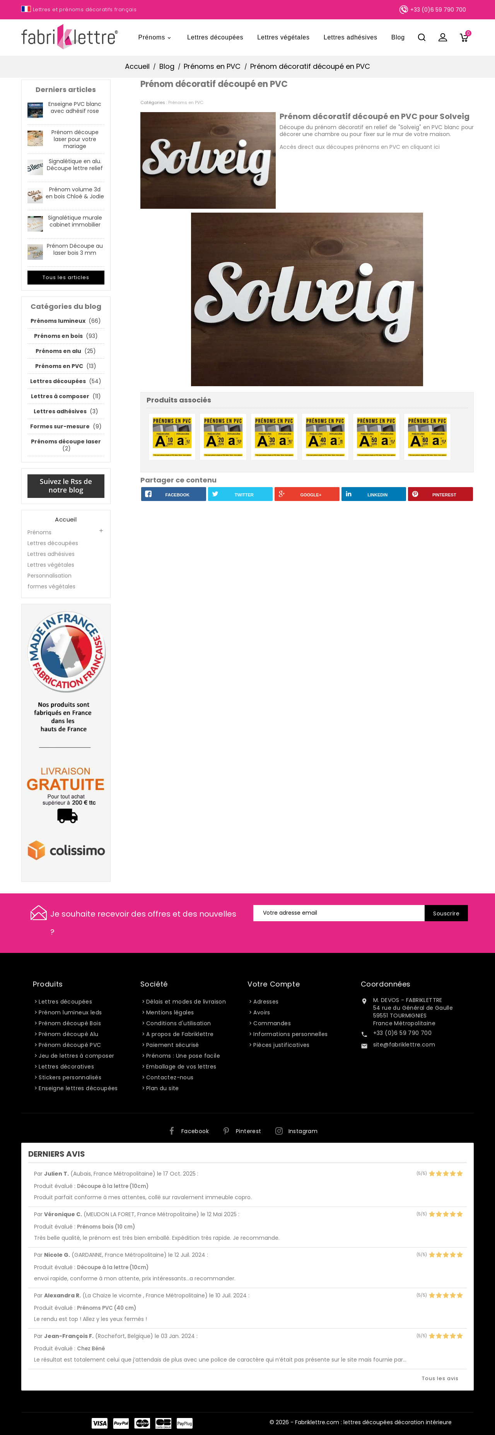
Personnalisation (49, 575)
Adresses (265, 1002)
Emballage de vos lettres (181, 1066)
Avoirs (261, 1012)
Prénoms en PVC (185, 102)
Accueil (66, 519)
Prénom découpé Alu (68, 1034)
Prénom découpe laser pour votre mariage (75, 139)
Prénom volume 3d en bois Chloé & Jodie (75, 193)
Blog (398, 37)
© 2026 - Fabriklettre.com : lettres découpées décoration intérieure (361, 1422)
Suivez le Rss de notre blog (66, 485)
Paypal (121, 1423)
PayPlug (185, 1423)
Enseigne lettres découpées (78, 1088)
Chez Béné (91, 1348)
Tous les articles (66, 277)
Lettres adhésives (350, 37)
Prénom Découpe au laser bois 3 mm (75, 249)
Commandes (272, 1023)
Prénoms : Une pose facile (183, 1056)
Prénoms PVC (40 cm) (106, 1308)
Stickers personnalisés (70, 1077)
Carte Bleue (163, 1423)
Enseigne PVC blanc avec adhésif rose (74, 107)
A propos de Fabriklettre (180, 1034)
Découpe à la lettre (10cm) (112, 1186)
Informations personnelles (290, 1034)
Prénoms (155, 38)
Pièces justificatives (281, 1045)
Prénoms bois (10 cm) (106, 1226)
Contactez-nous (170, 1077)
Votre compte (274, 984)
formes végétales (51, 586)
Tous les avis (440, 1378)
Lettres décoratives (66, 1066)
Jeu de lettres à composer (76, 1056)
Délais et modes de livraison (186, 1002)
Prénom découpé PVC (70, 1045)
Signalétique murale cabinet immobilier (75, 221)
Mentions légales (170, 1012)
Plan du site (162, 1088)
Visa (100, 1423)
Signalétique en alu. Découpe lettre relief (75, 164)
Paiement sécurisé (172, 1045)
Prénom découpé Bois (70, 1023)
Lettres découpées (215, 37)
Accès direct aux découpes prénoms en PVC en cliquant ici (360, 147)
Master (142, 1423)
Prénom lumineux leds (70, 1012)
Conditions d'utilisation (178, 1023)
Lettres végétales (283, 37)
